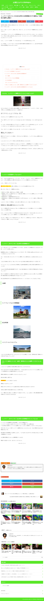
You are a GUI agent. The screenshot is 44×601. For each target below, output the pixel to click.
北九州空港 (8, 80)
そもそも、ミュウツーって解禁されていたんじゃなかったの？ (17, 69)
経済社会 (36, 7)
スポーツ (38, 5)
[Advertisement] (22, 57)
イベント (26, 5)
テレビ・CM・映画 (5, 7)
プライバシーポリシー (5, 593)
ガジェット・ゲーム (32, 5)
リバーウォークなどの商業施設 (12, 78)
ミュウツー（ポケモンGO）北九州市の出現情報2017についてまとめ (19, 86)
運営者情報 (3, 590)
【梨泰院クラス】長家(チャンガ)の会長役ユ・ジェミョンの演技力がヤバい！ (17, 574)
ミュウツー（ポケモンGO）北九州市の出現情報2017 (16, 73)
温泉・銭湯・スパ (17, 5)
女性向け (27, 7)
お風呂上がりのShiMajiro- (22, 2)
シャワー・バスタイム (9, 5)
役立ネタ (31, 7)
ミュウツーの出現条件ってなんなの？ (13, 71)
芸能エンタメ (4, 8)
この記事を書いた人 (5, 463)
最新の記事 (14, 463)
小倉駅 (7, 75)
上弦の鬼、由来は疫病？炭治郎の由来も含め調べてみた (13, 565)
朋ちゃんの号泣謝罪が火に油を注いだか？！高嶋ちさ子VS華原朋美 (15, 568)
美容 (22, 5)
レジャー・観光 (21, 7)
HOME (3, 5)
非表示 (23, 66)
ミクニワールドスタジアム (11, 82)
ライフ (16, 7)
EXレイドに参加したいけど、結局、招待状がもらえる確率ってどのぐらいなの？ (21, 84)
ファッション (12, 7)
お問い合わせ (10, 8)
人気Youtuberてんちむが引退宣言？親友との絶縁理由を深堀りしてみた (16, 576)
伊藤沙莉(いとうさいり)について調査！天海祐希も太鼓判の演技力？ (15, 571)
